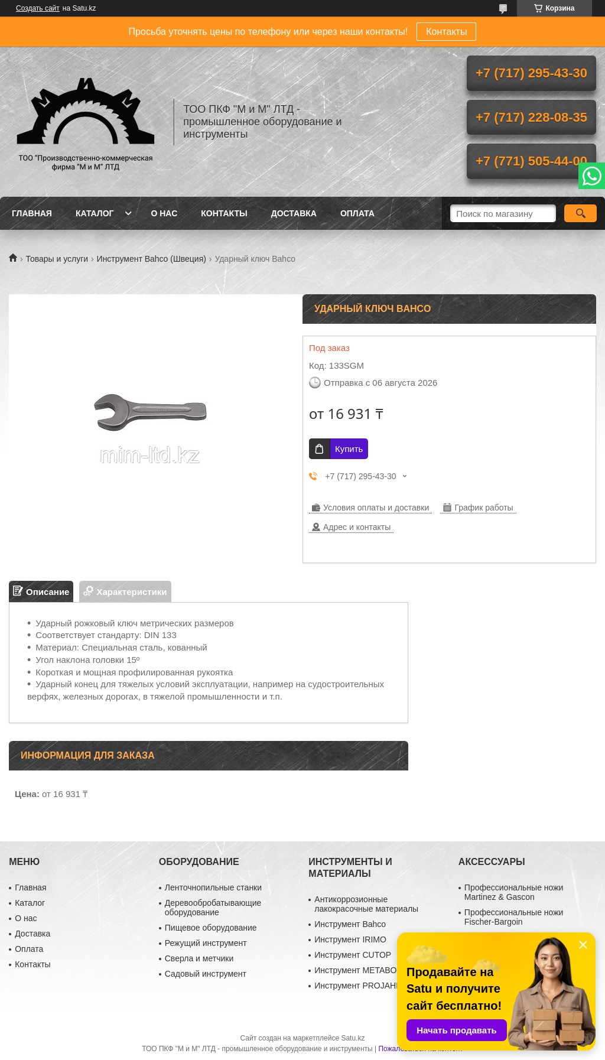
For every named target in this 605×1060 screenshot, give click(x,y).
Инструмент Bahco (350, 924)
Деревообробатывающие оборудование (213, 907)
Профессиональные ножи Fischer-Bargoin (514, 917)
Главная (32, 213)
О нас (164, 213)
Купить (349, 449)
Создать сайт (38, 8)
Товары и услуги (56, 259)
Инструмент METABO (355, 970)
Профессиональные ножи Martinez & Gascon (514, 892)
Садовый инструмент (205, 973)
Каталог (95, 213)
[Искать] (580, 213)
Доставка (294, 213)
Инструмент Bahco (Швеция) (151, 259)
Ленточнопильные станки (213, 887)
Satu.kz (353, 1038)
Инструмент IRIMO (350, 939)
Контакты (446, 32)
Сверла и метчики (199, 958)
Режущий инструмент (206, 943)
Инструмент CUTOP (352, 955)
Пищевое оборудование (211, 927)
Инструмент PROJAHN (358, 985)
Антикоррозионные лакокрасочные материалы (366, 904)
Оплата (357, 213)
